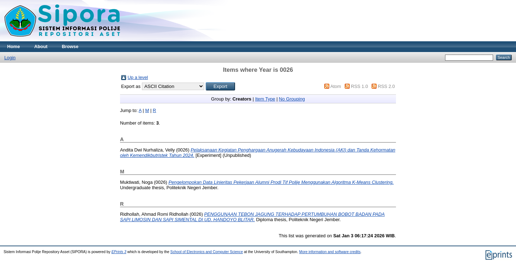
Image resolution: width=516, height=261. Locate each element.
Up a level (138, 77)
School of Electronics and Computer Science (206, 252)
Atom (335, 86)
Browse (70, 46)
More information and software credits (329, 252)
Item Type (265, 99)
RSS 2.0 (386, 86)
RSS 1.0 (359, 86)
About (41, 46)
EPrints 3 (118, 252)
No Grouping (292, 99)
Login (9, 57)
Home (13, 46)
